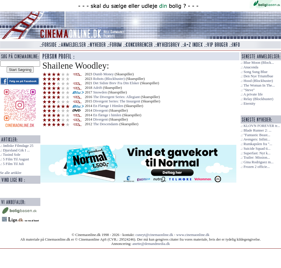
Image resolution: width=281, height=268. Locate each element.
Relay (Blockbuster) (258, 99)
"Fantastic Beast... (257, 135)
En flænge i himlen (107, 115)
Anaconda (250, 67)
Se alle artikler (11, 173)
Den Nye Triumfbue (258, 76)
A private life (253, 94)
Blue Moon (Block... (259, 63)
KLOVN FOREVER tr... (262, 126)
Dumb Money (103, 74)
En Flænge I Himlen (108, 106)
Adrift (97, 88)
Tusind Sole (11, 155)
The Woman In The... (259, 85)
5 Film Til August (16, 159)
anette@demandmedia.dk (151, 244)
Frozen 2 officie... (257, 167)
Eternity (249, 104)
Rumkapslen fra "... (258, 144)
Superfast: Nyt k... (257, 153)
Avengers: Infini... (256, 139)
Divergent (100, 110)
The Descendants (105, 124)
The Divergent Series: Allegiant (116, 97)
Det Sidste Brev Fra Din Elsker (116, 83)
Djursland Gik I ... (16, 150)
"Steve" (249, 90)
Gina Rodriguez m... (259, 162)
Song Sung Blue (255, 72)
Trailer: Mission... (257, 157)
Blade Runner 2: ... (257, 130)
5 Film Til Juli (13, 164)
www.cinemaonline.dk (193, 235)
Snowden (100, 92)
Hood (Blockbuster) (258, 81)
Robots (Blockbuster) (109, 79)
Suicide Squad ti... (257, 149)
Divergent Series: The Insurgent (116, 101)
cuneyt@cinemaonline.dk (154, 235)
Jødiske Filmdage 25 (18, 146)
